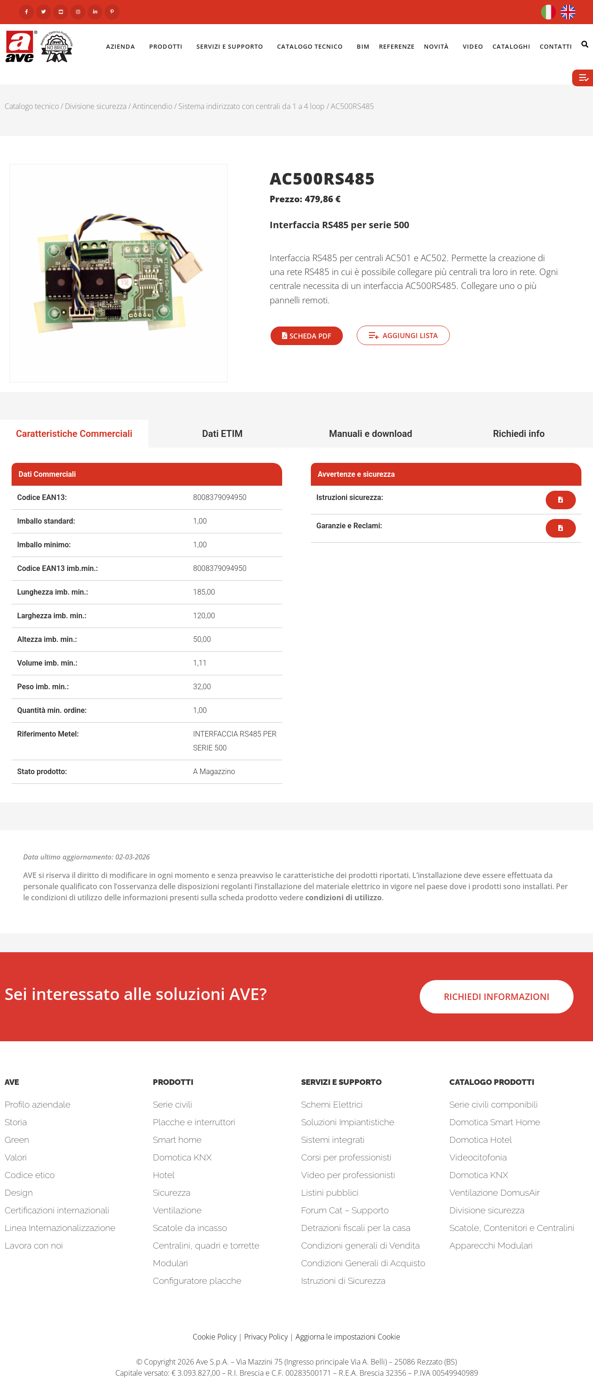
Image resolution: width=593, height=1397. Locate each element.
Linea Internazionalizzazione (60, 1228)
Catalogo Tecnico (312, 46)
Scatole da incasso (190, 1228)
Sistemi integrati (333, 1139)
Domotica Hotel (480, 1139)
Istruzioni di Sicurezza (343, 1280)
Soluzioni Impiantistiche (347, 1122)
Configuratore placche (197, 1280)
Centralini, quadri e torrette (206, 1245)
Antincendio (152, 106)
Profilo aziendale (37, 1104)
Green (17, 1139)
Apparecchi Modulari (491, 1245)
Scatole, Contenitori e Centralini (511, 1228)
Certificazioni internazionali (57, 1210)
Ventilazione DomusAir (494, 1192)
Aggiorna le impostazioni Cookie (348, 1337)
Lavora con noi (34, 1245)
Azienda (123, 46)
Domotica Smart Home (494, 1122)
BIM (363, 46)
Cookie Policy (214, 1337)
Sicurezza (171, 1192)
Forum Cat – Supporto (345, 1210)
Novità (439, 46)
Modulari (170, 1263)
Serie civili (172, 1104)
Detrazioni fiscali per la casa (355, 1228)
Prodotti (168, 46)
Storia (16, 1122)
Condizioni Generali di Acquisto (363, 1263)
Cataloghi (511, 46)
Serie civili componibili (493, 1104)
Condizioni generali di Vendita (360, 1245)
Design (19, 1192)
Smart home (177, 1139)
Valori (16, 1157)
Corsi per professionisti (346, 1157)
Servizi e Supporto (232, 46)
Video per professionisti (348, 1175)
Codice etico (30, 1175)
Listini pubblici (330, 1192)
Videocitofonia (478, 1157)
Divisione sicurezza (95, 106)
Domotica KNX (182, 1157)
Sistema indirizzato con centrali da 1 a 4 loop (251, 106)
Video (473, 46)
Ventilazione (177, 1210)
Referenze (397, 46)
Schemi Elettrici (332, 1104)
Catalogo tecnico (32, 106)
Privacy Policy (266, 1337)
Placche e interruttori (194, 1122)
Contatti (558, 46)
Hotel (164, 1175)
